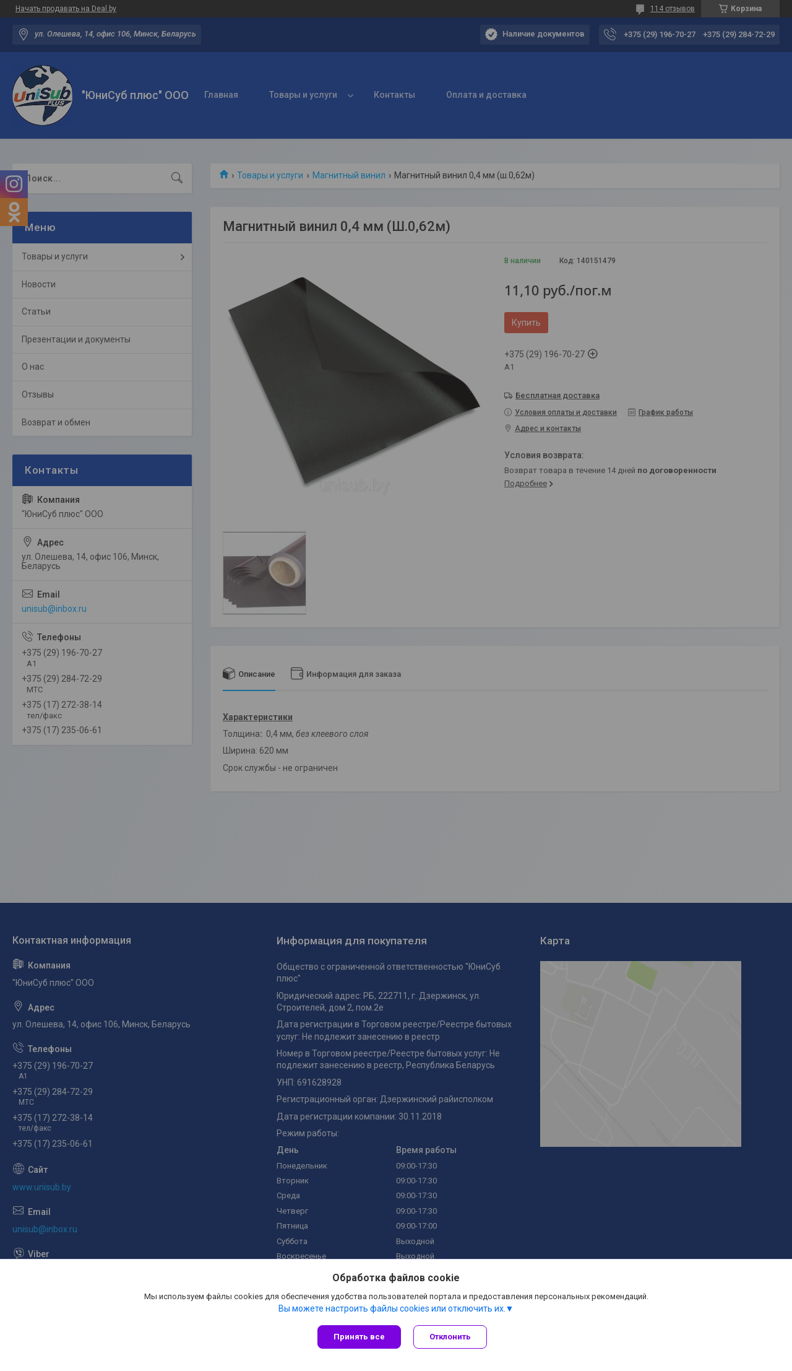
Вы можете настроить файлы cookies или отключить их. (392, 1308)
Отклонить (450, 1336)
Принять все (359, 1336)
